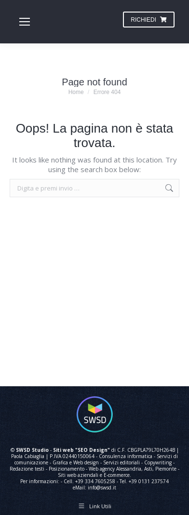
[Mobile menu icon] (24, 21)
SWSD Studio (32, 450)
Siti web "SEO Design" (81, 450)
